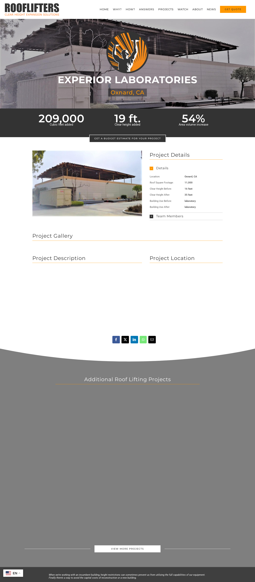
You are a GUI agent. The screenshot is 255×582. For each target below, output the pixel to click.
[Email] (152, 339)
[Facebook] (116, 339)
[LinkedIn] (134, 339)
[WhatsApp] (143, 339)
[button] (186, 168)
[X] (125, 339)
